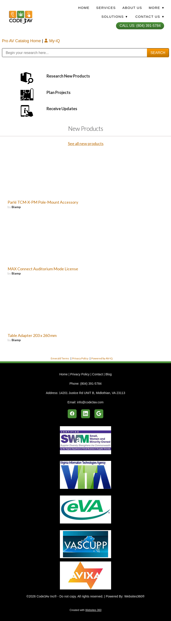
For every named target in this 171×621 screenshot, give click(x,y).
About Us (132, 8)
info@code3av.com (90, 402)
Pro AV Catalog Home (22, 41)
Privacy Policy (80, 358)
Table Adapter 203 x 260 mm (32, 335)
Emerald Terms (60, 358)
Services (106, 8)
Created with (85, 610)
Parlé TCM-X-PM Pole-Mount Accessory (43, 202)
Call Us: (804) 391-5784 (140, 26)
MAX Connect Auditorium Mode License (43, 268)
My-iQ (52, 41)
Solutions (114, 16)
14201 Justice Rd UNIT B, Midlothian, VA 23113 (92, 393)
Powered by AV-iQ (102, 358)
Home (84, 8)
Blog (108, 374)
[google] (98, 413)
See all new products (86, 143)
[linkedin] (85, 413)
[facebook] (72, 413)
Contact (97, 374)
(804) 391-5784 (91, 383)
